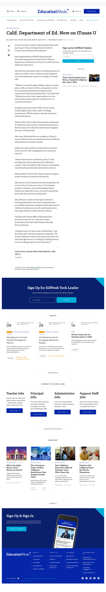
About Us (36, 552)
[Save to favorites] (9, 50)
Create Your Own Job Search (53, 429)
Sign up (66, 300)
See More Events (53, 372)
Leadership (12, 20)
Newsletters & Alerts (72, 559)
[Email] (42, 300)
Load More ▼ (53, 503)
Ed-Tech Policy (12, 28)
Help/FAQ (52, 559)
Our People (36, 562)
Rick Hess (9, 482)
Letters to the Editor (56, 556)
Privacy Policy (27, 581)
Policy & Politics (26, 20)
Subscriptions (70, 556)
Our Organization (38, 556)
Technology (62, 20)
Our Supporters (37, 565)
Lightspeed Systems (23, 359)
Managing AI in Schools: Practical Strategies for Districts (16, 340)
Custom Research (89, 572)
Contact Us (53, 552)
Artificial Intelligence (21, 332)
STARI (62, 356)
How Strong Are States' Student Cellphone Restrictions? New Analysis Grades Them (38, 471)
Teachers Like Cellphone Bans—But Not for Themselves (87, 468)
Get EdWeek (70, 552)
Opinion (73, 20)
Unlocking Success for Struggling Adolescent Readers (49, 340)
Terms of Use (13, 581)
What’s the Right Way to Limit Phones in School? (14, 467)
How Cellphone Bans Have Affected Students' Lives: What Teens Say (63, 468)
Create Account (16, 529)
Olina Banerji (59, 485)
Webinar (9, 334)
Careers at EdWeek (38, 569)
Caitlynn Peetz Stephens (70, 86)
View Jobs (15, 410)
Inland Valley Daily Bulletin (34, 267)
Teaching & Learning (45, 20)
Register (10, 358)
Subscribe (91, 11)
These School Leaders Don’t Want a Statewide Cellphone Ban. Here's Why (75, 79)
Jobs (81, 20)
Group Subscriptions (72, 562)
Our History (36, 559)
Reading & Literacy (52, 332)
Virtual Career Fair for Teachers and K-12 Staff (81, 335)
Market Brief (92, 20)
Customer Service (55, 562)
